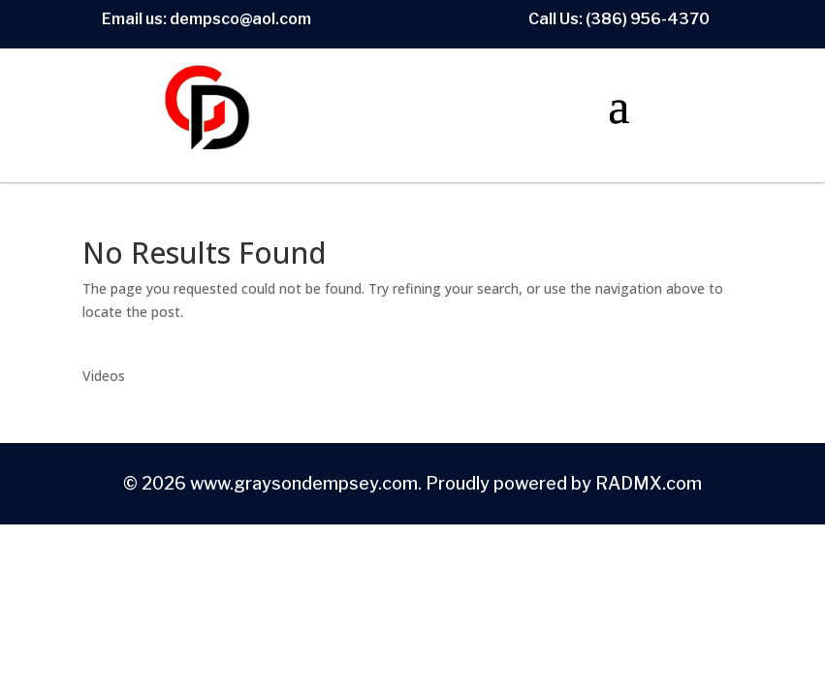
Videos (103, 375)
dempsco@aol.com (240, 19)
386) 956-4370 (650, 19)
